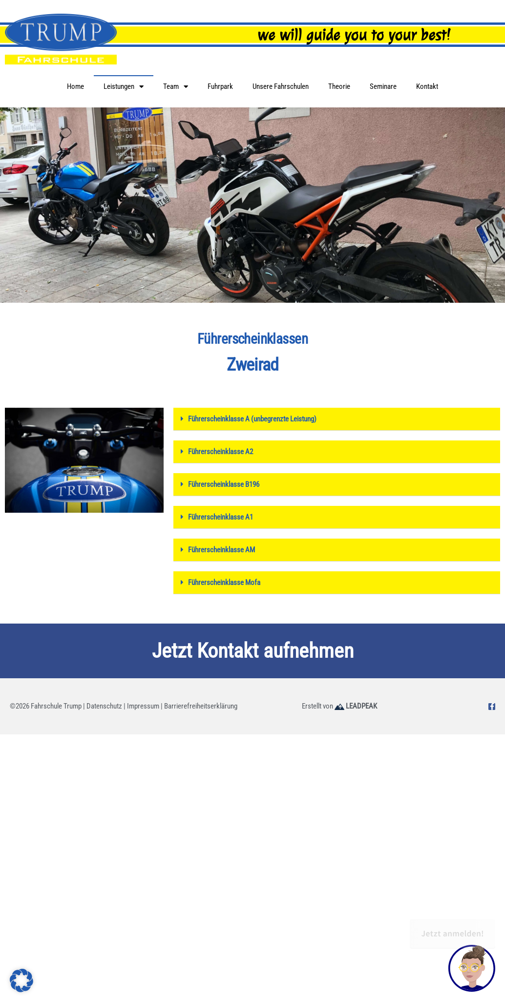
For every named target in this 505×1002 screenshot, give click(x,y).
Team (175, 86)
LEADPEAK (356, 706)
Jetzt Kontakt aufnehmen (253, 651)
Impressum (143, 706)
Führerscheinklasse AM (221, 549)
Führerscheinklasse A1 (220, 517)
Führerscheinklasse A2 (220, 451)
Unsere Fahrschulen (280, 86)
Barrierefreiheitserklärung (200, 706)
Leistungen (124, 86)
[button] (336, 419)
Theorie (339, 86)
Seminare (383, 86)
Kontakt (427, 86)
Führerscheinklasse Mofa (224, 582)
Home (75, 86)
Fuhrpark (220, 86)
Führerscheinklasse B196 (223, 484)
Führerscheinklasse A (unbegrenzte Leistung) (252, 419)
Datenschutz (104, 706)
